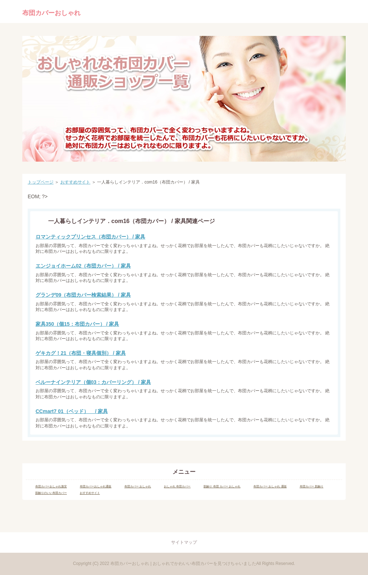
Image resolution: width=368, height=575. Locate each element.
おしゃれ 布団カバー (177, 486)
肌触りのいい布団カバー (51, 493)
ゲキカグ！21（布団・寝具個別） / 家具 (81, 353)
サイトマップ (184, 542)
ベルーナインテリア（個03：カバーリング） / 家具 (93, 382)
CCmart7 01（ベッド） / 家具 (72, 411)
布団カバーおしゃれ (51, 13)
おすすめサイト (75, 182)
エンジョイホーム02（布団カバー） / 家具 (83, 266)
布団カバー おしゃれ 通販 (269, 486)
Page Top (184, 518)
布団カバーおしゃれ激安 (51, 486)
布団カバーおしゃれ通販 (95, 486)
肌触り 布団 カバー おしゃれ (221, 486)
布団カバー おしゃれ (137, 486)
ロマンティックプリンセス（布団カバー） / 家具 (90, 237)
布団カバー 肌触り (311, 486)
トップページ (41, 182)
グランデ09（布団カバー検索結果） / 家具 (83, 295)
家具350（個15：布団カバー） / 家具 (77, 324)
